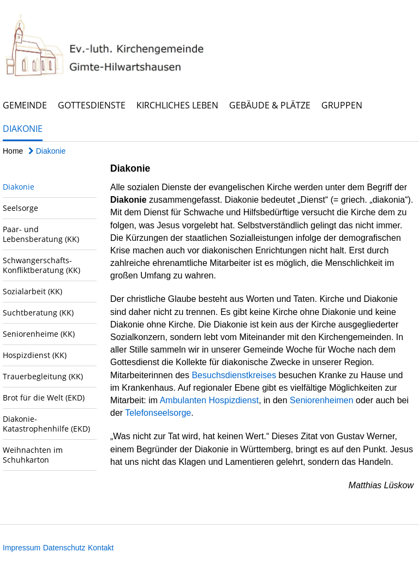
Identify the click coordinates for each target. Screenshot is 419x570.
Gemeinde (25, 105)
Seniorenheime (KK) (39, 334)
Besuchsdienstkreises (233, 375)
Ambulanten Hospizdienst (209, 400)
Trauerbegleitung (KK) (43, 376)
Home (13, 151)
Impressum (21, 547)
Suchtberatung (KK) (38, 312)
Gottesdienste (91, 105)
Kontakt (100, 547)
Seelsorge (20, 208)
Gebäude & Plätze (269, 105)
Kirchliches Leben (177, 105)
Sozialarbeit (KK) (32, 291)
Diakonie (23, 129)
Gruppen (341, 105)
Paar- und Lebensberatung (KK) (41, 234)
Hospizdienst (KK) (35, 355)
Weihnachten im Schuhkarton (33, 455)
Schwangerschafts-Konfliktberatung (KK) (41, 265)
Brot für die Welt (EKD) (44, 397)
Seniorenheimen (322, 400)
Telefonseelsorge (158, 412)
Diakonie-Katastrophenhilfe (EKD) (46, 424)
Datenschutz (64, 547)
